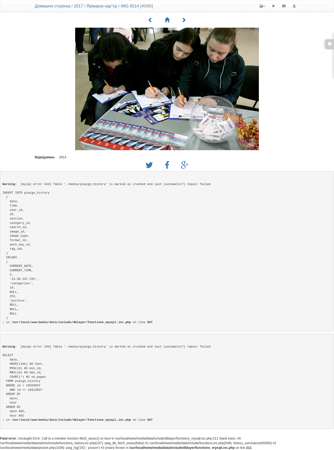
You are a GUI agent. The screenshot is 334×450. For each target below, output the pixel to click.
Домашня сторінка (52, 6)
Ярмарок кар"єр (102, 6)
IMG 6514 (130, 6)
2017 (78, 6)
